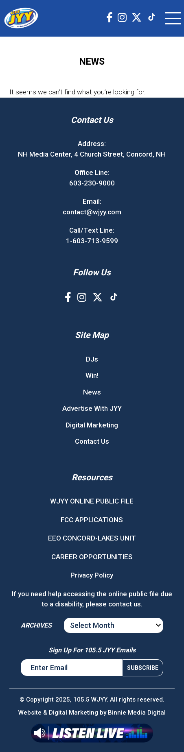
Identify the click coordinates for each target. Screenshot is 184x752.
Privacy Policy (91, 575)
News (92, 392)
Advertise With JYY (92, 408)
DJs (92, 359)
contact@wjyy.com (92, 212)
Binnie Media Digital (137, 712)
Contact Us (92, 441)
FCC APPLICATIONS (92, 520)
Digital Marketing (92, 425)
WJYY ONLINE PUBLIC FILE (92, 501)
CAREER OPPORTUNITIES (92, 557)
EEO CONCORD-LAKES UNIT (92, 538)
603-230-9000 (92, 183)
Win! (92, 375)
